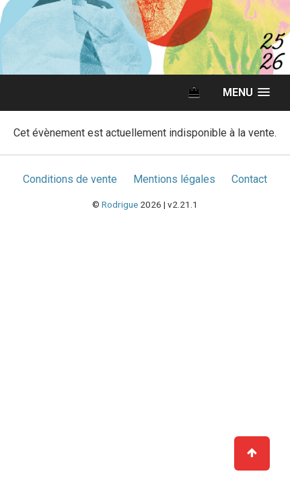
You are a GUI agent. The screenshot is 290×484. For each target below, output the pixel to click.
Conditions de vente (70, 179)
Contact (249, 179)
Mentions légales (174, 179)
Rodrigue (120, 204)
